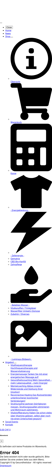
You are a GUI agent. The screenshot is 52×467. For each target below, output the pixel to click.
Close (9, 27)
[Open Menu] (1, 22)
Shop (8, 36)
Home (8, 30)
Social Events (11, 421)
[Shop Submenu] (12, 37)
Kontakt (9, 424)
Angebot (9, 362)
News (8, 33)
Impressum (5, 465)
